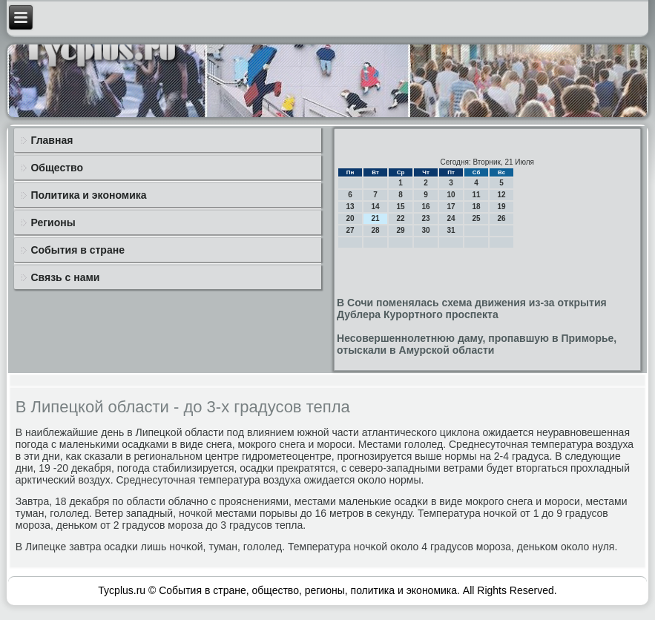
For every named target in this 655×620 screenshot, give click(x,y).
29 (401, 230)
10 (451, 195)
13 (350, 206)
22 (401, 218)
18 (477, 206)
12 (502, 195)
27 (350, 230)
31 (451, 230)
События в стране (77, 250)
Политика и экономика (88, 195)
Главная (51, 140)
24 (451, 218)
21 (376, 218)
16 (426, 206)
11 (477, 195)
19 (502, 206)
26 (502, 218)
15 (401, 206)
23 (426, 218)
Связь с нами (64, 277)
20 (350, 218)
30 (426, 230)
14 (376, 206)
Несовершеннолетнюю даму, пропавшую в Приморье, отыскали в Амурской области (476, 344)
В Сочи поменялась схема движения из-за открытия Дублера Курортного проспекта (472, 308)
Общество (56, 168)
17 (451, 206)
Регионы (52, 222)
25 (477, 218)
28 (376, 230)
